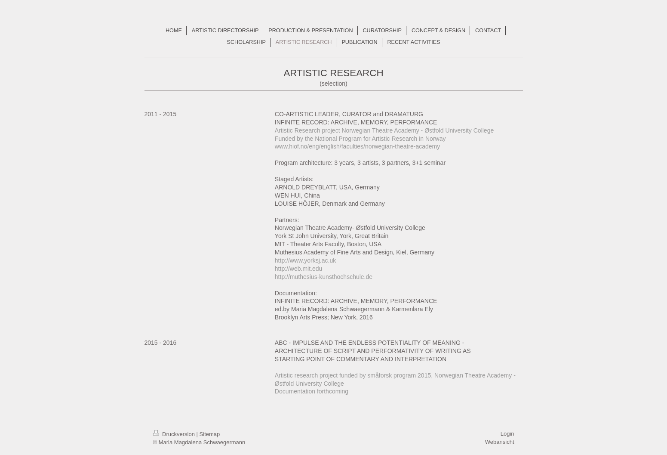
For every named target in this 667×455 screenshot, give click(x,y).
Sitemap (210, 434)
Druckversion (175, 434)
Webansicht (499, 442)
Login (507, 433)
